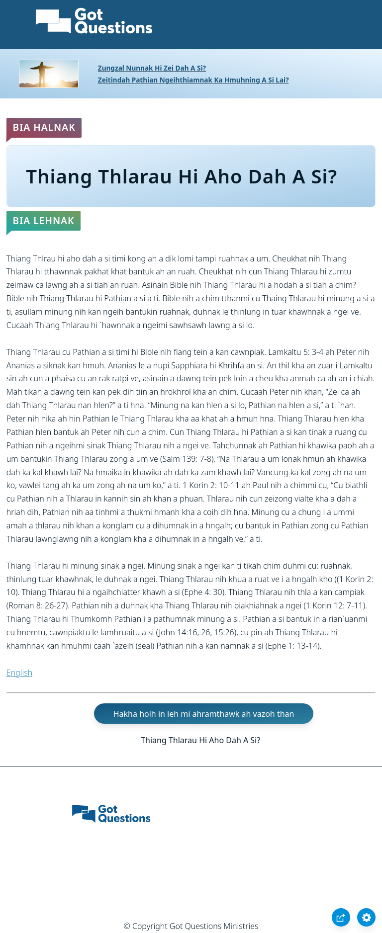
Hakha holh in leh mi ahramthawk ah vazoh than (203, 713)
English (19, 672)
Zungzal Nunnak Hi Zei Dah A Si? (152, 68)
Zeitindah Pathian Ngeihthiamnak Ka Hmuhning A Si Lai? (193, 80)
